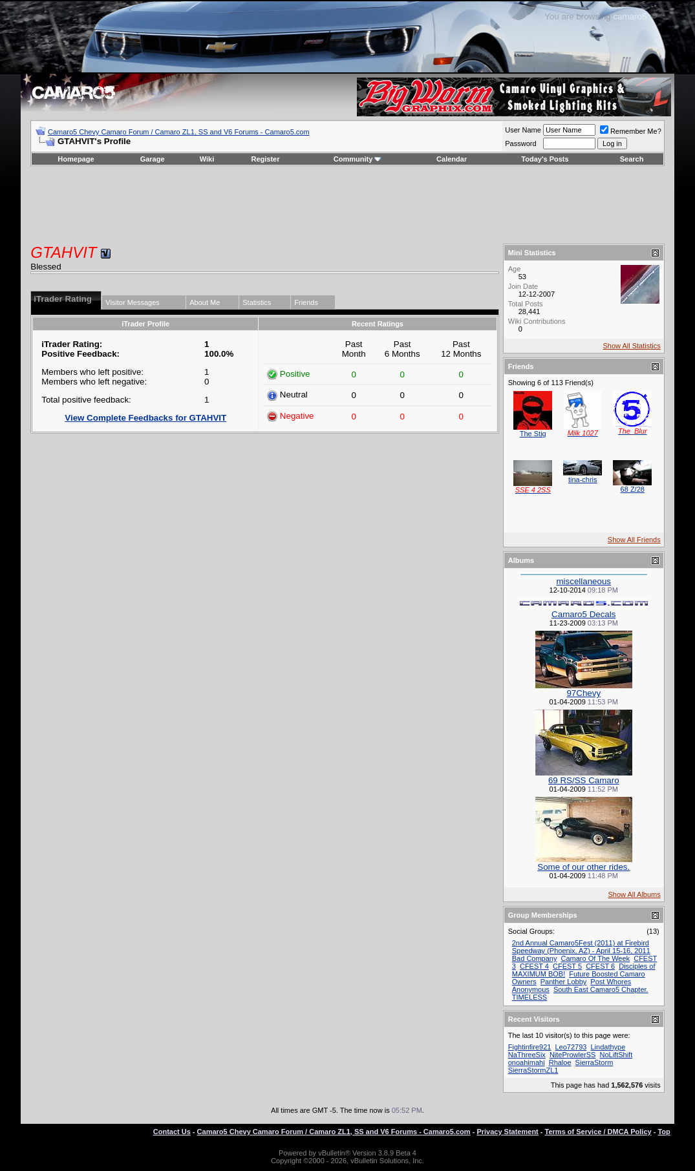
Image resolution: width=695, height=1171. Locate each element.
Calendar (451, 159)
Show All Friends (634, 539)
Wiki (207, 159)
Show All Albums (634, 894)
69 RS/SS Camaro (583, 780)
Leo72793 (570, 1047)
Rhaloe (560, 1062)
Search (632, 159)
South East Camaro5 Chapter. (600, 989)
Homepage (76, 159)
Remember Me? (630, 131)
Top (664, 1131)
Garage (152, 159)
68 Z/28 (633, 489)
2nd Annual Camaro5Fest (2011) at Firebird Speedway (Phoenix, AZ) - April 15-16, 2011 (581, 947)
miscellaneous (584, 581)
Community (358, 159)
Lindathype (607, 1047)
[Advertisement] (347, 205)
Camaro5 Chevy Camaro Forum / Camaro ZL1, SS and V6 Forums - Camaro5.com (179, 132)
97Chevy (583, 693)
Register (265, 159)
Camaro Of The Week (595, 958)
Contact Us (172, 1131)
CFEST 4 (534, 966)
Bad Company (534, 958)
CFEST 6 (600, 966)
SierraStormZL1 (533, 1070)
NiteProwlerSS (573, 1055)
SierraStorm (594, 1062)
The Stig (533, 434)
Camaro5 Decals (583, 614)
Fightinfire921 (529, 1047)
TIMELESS (529, 997)
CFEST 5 (567, 966)
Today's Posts (544, 159)
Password (520, 143)
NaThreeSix (527, 1055)
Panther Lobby (563, 982)
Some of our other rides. (583, 867)
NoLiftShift (615, 1055)
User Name (523, 130)
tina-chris (582, 479)
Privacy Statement (507, 1131)
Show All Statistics (631, 346)
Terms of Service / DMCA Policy (598, 1131)
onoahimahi (526, 1062)
